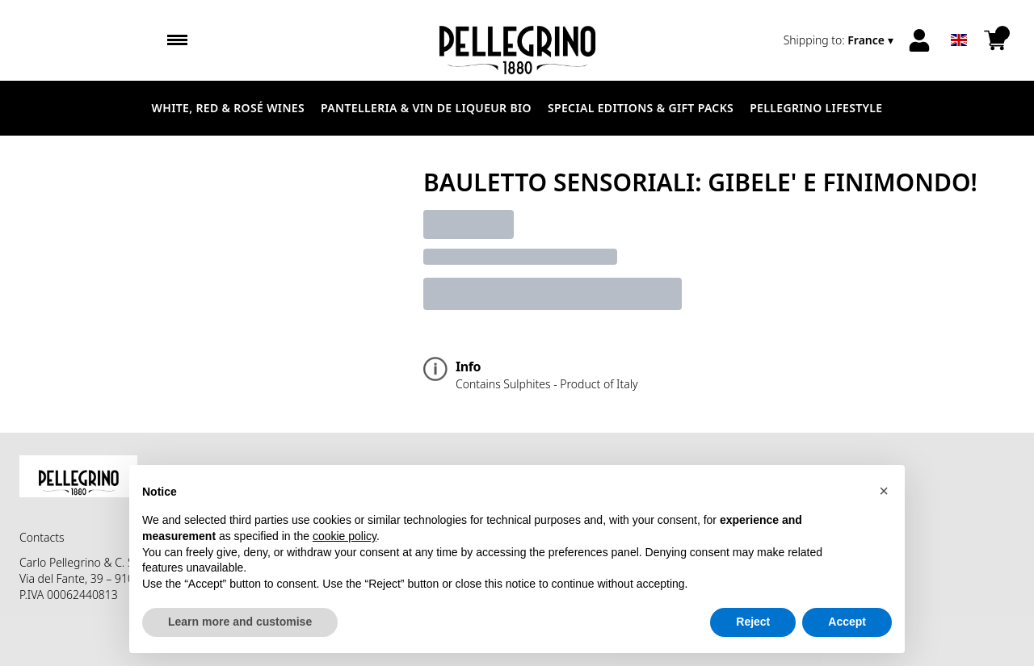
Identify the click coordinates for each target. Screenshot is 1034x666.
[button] (884, 491)
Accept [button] (847, 621)
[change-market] (840, 40)
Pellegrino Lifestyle (816, 107)
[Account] (919, 40)
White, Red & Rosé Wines (228, 107)
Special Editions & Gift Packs (640, 107)
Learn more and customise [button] (240, 621)
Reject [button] (753, 621)
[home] (516, 40)
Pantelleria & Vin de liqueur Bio (426, 107)
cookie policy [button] (344, 536)
